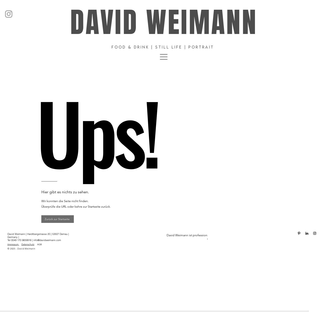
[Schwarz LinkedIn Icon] (307, 233)
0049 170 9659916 (21, 240)
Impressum (13, 244)
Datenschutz (27, 244)
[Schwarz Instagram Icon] (315, 233)
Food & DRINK (130, 47)
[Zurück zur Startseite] (57, 219)
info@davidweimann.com (47, 240)
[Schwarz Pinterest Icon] (299, 233)
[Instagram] (9, 14)
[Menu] (163, 57)
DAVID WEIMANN (163, 22)
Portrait (201, 47)
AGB (39, 244)
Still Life (168, 47)
